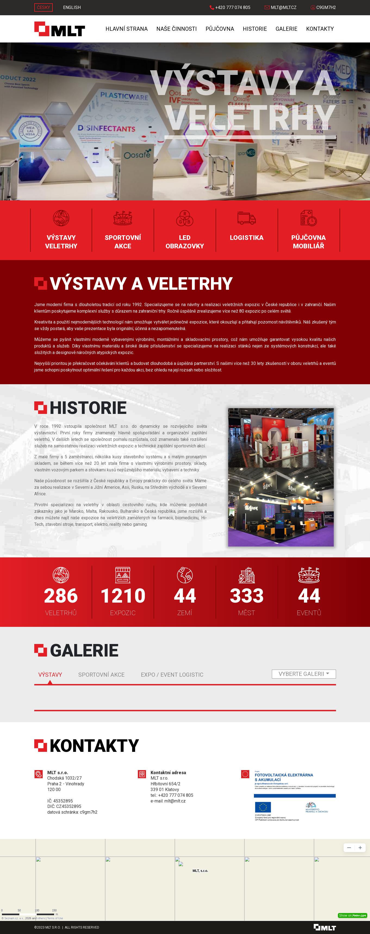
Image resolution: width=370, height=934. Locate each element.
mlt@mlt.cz (281, 7)
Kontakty (320, 29)
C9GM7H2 (323, 7)
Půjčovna (220, 29)
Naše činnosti (176, 29)
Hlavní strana (126, 29)
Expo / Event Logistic (172, 674)
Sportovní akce (101, 674)
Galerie (286, 29)
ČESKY (43, 7)
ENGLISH (72, 7)
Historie (255, 29)
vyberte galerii (301, 674)
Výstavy (50, 674)
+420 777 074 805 (230, 7)
